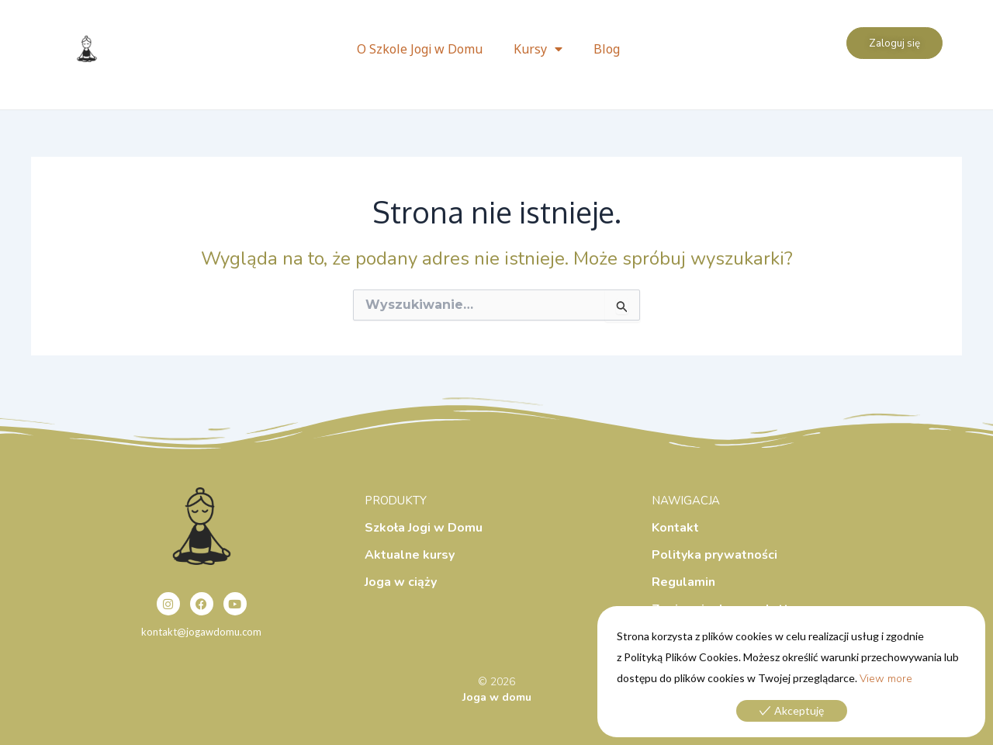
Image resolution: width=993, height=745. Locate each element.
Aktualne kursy (410, 554)
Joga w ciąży (401, 582)
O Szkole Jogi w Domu (420, 48)
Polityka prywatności (714, 554)
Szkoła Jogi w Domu (424, 527)
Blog (606, 48)
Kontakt (675, 527)
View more (886, 678)
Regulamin (683, 582)
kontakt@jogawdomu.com (201, 631)
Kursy (538, 49)
